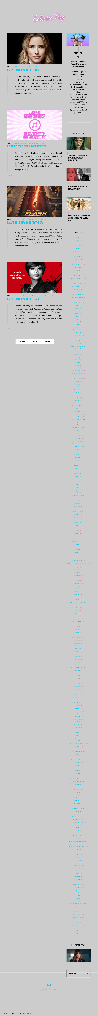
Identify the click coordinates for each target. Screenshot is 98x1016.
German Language (78, 446)
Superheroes (78, 735)
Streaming (79, 729)
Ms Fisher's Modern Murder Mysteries (78, 564)
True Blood (78, 857)
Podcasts (78, 629)
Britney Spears (79, 319)
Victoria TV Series (78, 892)
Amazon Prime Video (78, 253)
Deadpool (78, 359)
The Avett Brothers (78, 751)
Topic (78, 849)
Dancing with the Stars (22, 295)
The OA (78, 792)
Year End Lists (78, 925)
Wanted (78, 898)
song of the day (78, 697)
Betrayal (78, 300)
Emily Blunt (78, 389)
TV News (78, 873)
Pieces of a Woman (79, 624)
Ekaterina (78, 381)
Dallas (78, 343)
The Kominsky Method (78, 781)
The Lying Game (79, 789)
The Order (78, 795)
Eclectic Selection (33, 143)
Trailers (78, 852)
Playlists (78, 626)
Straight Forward (78, 727)
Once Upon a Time (78, 605)
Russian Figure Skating (78, 667)
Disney (78, 362)
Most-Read (78, 549)
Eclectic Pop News (20, 143)
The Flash (44, 219)
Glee (78, 449)
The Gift (78, 773)
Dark (78, 351)
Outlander (78, 613)
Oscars (78, 610)
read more (10, 99)
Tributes (78, 854)
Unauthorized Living (78, 884)
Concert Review (79, 335)
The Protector (78, 800)
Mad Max (78, 525)
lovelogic (29, 1013)
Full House (78, 433)
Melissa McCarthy (78, 536)
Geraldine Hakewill (78, 443)
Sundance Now (78, 732)
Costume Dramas (78, 338)
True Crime (79, 860)
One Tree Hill (78, 607)
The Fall (78, 768)
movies (79, 557)
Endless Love (78, 397)
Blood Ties (78, 310)
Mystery (78, 580)
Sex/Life (78, 683)
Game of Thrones (78, 438)
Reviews (78, 659)
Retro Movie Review (78, 653)
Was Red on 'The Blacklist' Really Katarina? (77, 188)
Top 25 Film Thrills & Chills (78, 844)
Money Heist (78, 546)
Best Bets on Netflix (79, 281)
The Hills (78, 776)
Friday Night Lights (78, 427)
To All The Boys (78, 835)
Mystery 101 (78, 583)
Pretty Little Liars (78, 637)
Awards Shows (78, 267)
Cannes (78, 324)
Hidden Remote (78, 473)
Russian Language (79, 670)
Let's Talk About (78, 517)
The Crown (78, 765)
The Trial (78, 811)
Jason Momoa (78, 500)
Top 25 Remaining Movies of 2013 (78, 846)
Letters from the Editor (78, 519)
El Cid (78, 384)
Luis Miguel (78, 522)
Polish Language (78, 635)
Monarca (78, 544)
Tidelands (78, 833)
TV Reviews (78, 879)
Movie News (78, 552)
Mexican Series (79, 538)
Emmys (78, 392)
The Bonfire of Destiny (78, 759)
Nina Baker (78, 599)
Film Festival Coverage (78, 419)
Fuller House (78, 435)
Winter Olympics (78, 914)
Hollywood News (79, 481)
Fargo (78, 408)
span (78, 713)
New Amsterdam (78, 594)
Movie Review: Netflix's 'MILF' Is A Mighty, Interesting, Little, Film (79, 218)
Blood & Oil (78, 308)
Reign (37, 219)
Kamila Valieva (79, 506)
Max (78, 527)
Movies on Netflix (78, 560)
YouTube (78, 933)
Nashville (78, 588)
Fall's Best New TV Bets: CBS (23, 70)
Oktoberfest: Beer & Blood (78, 602)
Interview (78, 498)
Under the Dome (79, 887)
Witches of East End (78, 917)
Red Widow (78, 648)
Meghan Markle (78, 533)
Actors (78, 248)
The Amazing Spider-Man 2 (78, 748)
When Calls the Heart (79, 906)
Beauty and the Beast (78, 278)
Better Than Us (79, 302)
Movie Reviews (78, 555)
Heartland (78, 468)
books (78, 316)
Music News (78, 572)
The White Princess (78, 816)
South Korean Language (78, 710)
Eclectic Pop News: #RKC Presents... (27, 146)
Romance (78, 664)
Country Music (78, 340)
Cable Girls (78, 321)
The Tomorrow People (78, 808)
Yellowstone (78, 928)
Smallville (78, 692)
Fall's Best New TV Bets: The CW (25, 223)
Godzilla (78, 451)
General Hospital (79, 441)
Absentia (78, 243)
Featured (78, 411)
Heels (78, 471)
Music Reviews (79, 575)
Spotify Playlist (79, 719)
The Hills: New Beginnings (78, 778)
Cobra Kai (78, 332)
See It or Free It (78, 678)
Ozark (78, 616)
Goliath (78, 454)
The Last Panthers (79, 786)
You (78, 930)
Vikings (78, 895)
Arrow (78, 262)
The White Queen (78, 819)
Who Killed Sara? (78, 911)
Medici (78, 530)
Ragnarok (78, 645)
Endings (78, 395)
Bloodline (78, 313)
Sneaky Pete (78, 694)
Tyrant (78, 881)
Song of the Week (78, 700)
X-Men (78, 922)
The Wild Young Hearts (78, 822)
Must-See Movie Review (78, 577)
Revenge (78, 656)
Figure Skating (78, 416)
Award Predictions (78, 264)
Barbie (78, 272)
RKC (47, 143)
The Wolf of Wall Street (78, 824)
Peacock (78, 618)
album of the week (79, 251)
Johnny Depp (78, 503)
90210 (78, 240)
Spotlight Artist (78, 721)
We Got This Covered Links (78, 903)
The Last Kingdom (79, 784)
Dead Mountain (78, 354)
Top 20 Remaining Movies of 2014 (78, 841)
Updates (78, 890)
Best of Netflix (78, 291)
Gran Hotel (78, 460)
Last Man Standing (79, 508)
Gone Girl (78, 457)
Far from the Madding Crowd (78, 405)
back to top (92, 1013)
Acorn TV (78, 245)
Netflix (78, 591)
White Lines (78, 909)
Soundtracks (78, 708)
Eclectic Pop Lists (78, 370)
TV (36, 66)
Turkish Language (79, 865)
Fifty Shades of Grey (78, 414)
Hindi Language (79, 479)
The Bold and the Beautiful (78, 757)
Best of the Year (79, 294)
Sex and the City (78, 681)
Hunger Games (78, 490)
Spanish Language (79, 716)
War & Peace (78, 900)
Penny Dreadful (78, 621)
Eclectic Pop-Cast (79, 375)
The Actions (78, 746)
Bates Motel (78, 275)
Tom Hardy (78, 838)
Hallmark (78, 462)
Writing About (79, 919)
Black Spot (78, 305)
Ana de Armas (78, 256)
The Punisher (78, 803)
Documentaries (78, 367)
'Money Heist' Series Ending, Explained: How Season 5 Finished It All (78, 158)
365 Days (78, 237)
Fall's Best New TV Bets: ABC (23, 299)
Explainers (79, 400)
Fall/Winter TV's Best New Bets (24, 66)
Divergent (78, 365)
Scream (78, 675)
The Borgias (78, 762)
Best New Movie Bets (78, 286)
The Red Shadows (78, 805)
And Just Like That (78, 259)
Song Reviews (78, 702)
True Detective (78, 862)
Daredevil (78, 348)
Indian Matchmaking (78, 495)
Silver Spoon (78, 689)
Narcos (78, 586)
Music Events (78, 569)
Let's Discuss (79, 514)
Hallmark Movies (78, 465)
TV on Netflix (79, 876)
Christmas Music (78, 329)
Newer (22, 341)
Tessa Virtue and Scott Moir (78, 743)
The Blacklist (79, 754)
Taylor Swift (78, 738)
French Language (78, 424)
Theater (78, 827)
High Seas (78, 476)
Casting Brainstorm (78, 327)
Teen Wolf (78, 740)
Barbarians (78, 270)
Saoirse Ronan (78, 672)
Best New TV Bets (78, 289)
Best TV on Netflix (78, 297)
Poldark (78, 632)
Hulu (78, 487)
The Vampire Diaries (78, 814)
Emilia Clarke (78, 386)
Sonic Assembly (79, 705)
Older (47, 341)
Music (42, 143)
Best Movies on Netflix (78, 283)
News (78, 596)
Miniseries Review (79, 541)
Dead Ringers (78, 357)
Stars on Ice (78, 724)
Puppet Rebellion (78, 643)
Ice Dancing (78, 492)
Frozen (78, 430)
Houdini (78, 484)
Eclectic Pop (49, 18)
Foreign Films (78, 422)
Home (35, 341)
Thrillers (79, 830)
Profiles (78, 640)
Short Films (78, 686)
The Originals (78, 797)
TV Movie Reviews (79, 871)
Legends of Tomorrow (78, 511)
